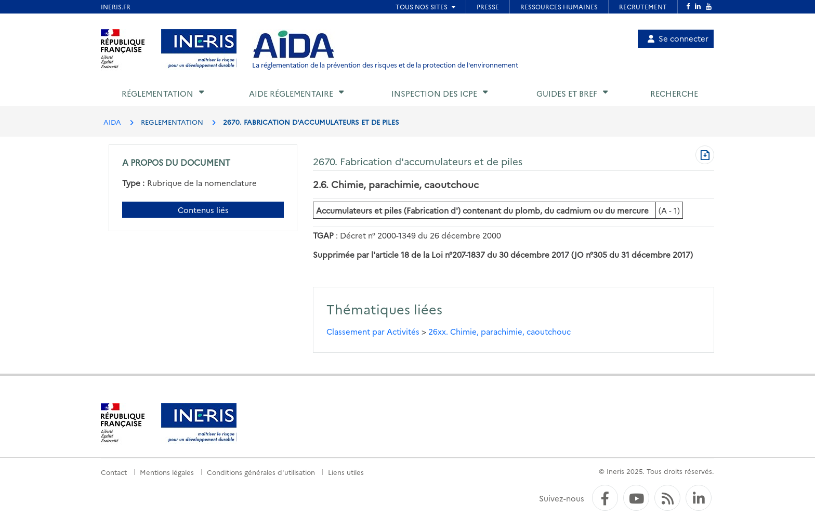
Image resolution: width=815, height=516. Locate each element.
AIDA (112, 121)
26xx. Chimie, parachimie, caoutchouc (499, 331)
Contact (114, 472)
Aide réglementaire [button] (291, 93)
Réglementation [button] (157, 93)
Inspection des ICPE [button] (434, 93)
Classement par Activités (372, 331)
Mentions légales (167, 472)
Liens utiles (346, 472)
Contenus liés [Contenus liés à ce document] (203, 209)
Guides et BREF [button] (566, 93)
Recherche (674, 93)
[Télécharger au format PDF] (704, 155)
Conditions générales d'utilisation (261, 472)
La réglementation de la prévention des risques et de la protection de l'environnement (385, 64)
